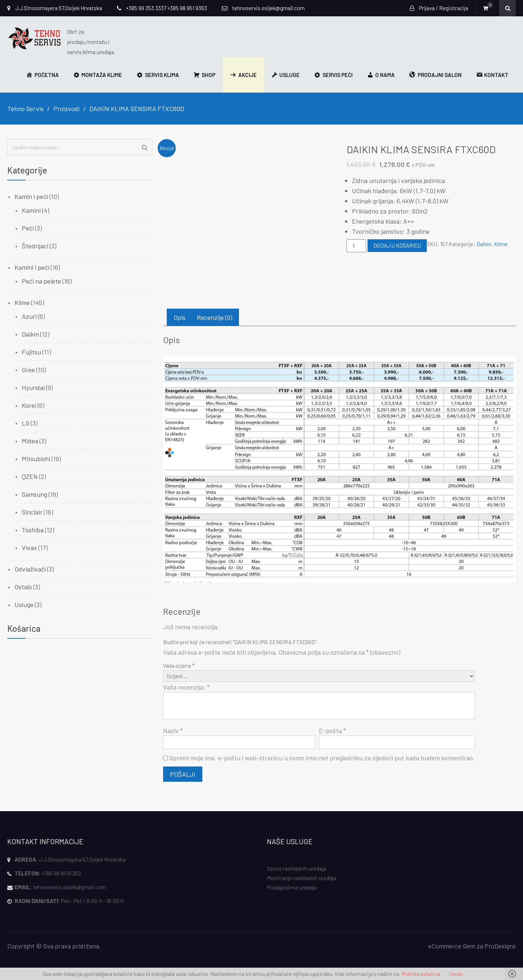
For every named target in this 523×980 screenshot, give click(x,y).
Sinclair (32, 512)
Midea (30, 441)
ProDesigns (500, 946)
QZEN (30, 476)
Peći (28, 228)
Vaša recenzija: (186, 687)
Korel (29, 405)
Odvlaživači (30, 569)
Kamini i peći (32, 267)
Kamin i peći (31, 196)
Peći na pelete (41, 281)
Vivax (29, 548)
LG (25, 423)
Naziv (173, 731)
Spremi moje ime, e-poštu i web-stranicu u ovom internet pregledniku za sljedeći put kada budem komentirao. (322, 758)
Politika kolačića (421, 974)
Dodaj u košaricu (397, 245)
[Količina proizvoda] (356, 245)
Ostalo (23, 587)
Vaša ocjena (179, 665)
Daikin (484, 244)
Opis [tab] (180, 317)
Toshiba (33, 530)
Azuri (29, 316)
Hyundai (33, 387)
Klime (501, 244)
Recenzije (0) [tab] (214, 317)
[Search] (144, 147)
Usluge (24, 605)
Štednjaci (35, 246)
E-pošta (332, 731)
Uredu (456, 974)
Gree (28, 370)
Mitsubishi (36, 459)
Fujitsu (31, 352)
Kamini (31, 210)
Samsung (34, 494)
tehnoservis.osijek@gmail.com (69, 887)
